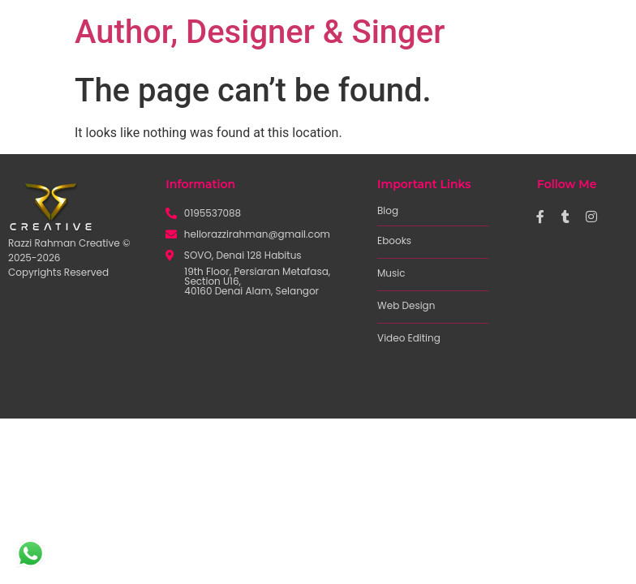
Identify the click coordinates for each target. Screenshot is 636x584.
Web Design (406, 305)
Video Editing (408, 338)
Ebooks (394, 240)
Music (391, 273)
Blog (387, 210)
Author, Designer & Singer (260, 32)
